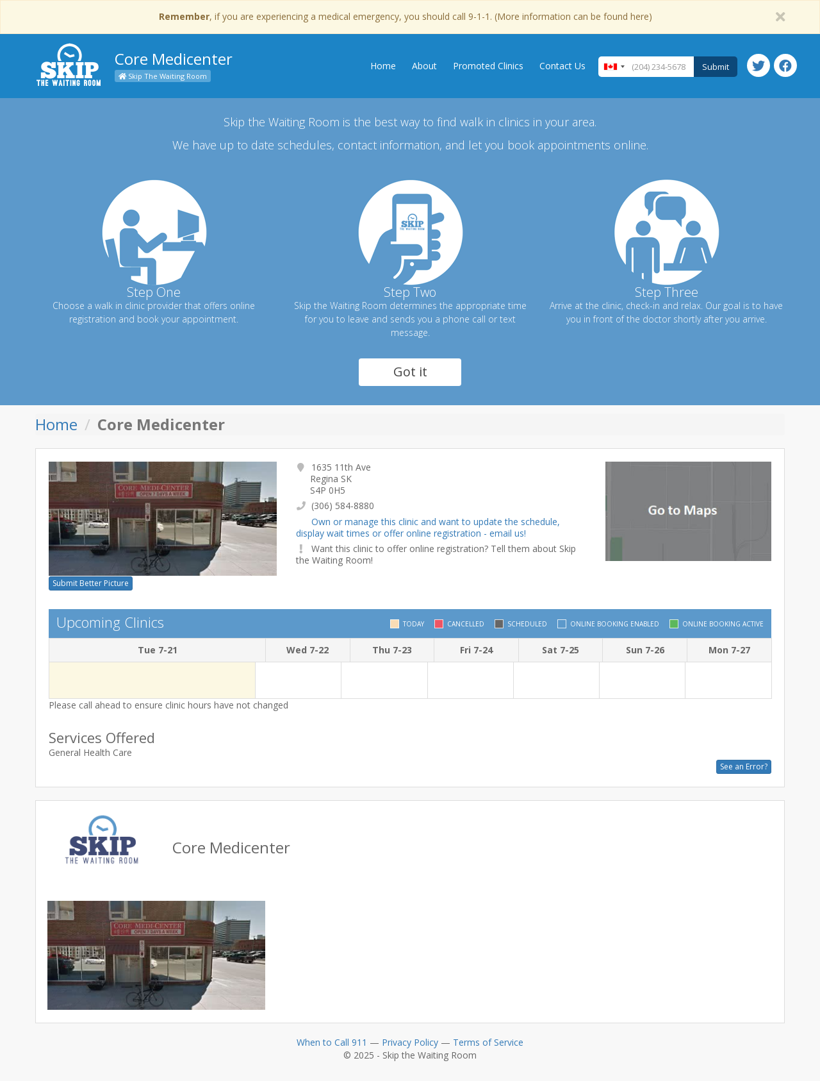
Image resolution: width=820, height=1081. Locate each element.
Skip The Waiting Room (163, 76)
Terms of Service (488, 1042)
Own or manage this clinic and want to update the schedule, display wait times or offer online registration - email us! (428, 527)
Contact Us (562, 66)
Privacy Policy (410, 1042)
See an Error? (743, 766)
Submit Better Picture (91, 583)
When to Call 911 (332, 1042)
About (424, 66)
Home (383, 66)
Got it (410, 371)
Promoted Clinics (488, 66)
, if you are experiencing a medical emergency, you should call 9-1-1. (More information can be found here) (405, 16)
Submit (715, 66)
